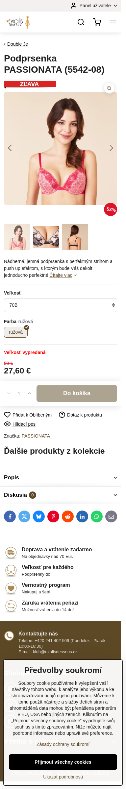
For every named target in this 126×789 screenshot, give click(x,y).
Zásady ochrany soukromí (63, 744)
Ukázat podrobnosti (63, 776)
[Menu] (113, 22)
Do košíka (76, 393)
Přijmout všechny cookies (63, 762)
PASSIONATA (36, 436)
